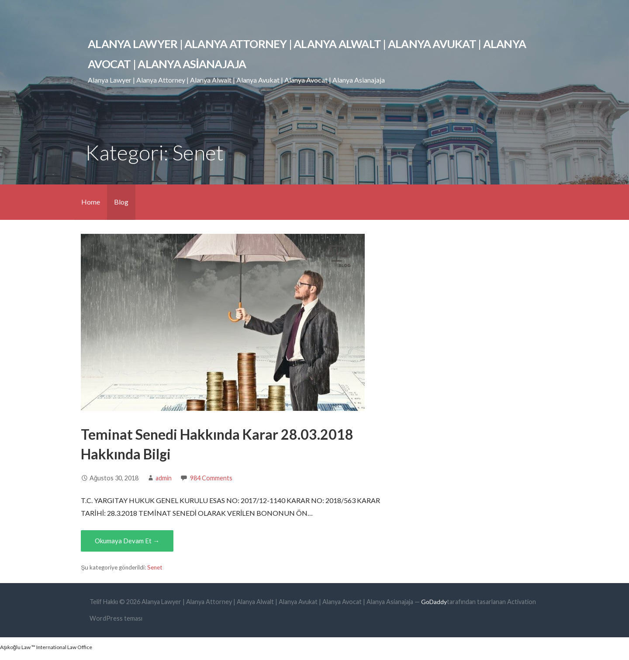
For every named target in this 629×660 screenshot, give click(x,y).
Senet (154, 567)
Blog (121, 202)
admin (164, 478)
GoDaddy (434, 601)
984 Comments (211, 478)
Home (90, 202)
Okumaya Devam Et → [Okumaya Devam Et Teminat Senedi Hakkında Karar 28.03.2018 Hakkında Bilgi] (127, 541)
